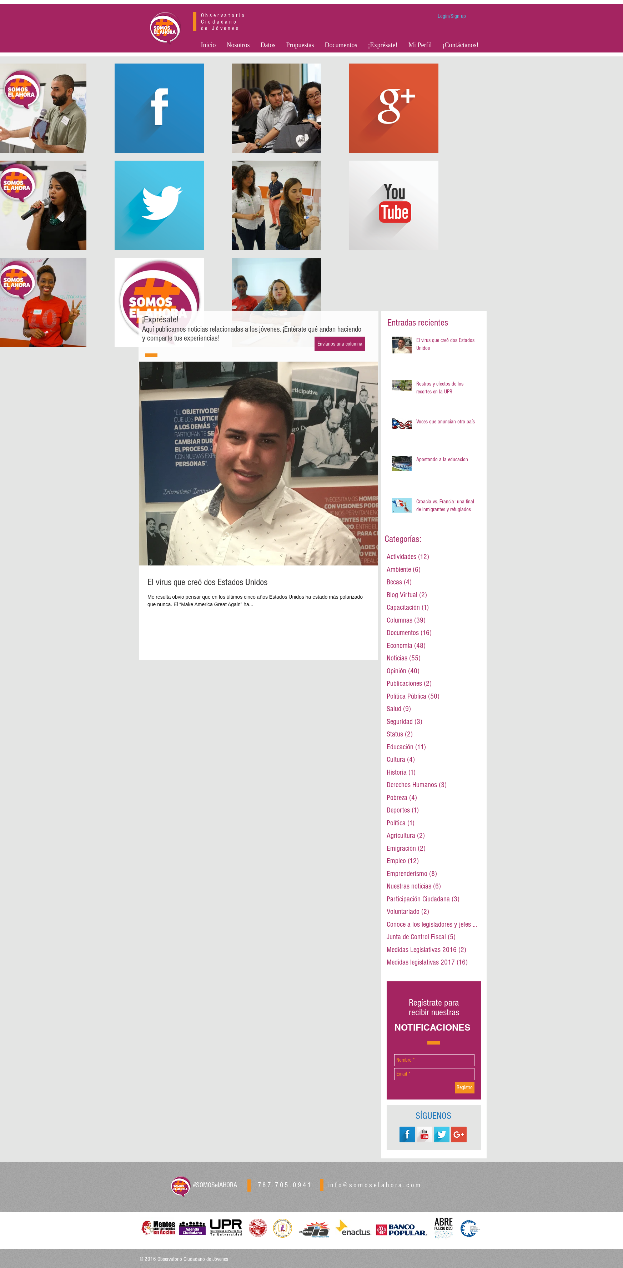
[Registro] (464, 1087)
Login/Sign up (452, 16)
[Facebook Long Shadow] (407, 1134)
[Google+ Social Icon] (459, 1134)
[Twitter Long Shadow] (441, 1134)
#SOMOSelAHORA (215, 1185)
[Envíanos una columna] (340, 344)
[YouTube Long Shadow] (424, 1134)
